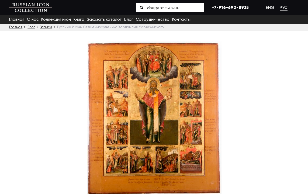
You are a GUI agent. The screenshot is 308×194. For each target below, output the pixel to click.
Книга (79, 19)
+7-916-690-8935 (229, 7)
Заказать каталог (104, 19)
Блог (128, 19)
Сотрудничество (152, 19)
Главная (16, 19)
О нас (33, 19)
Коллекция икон (56, 19)
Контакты (181, 19)
